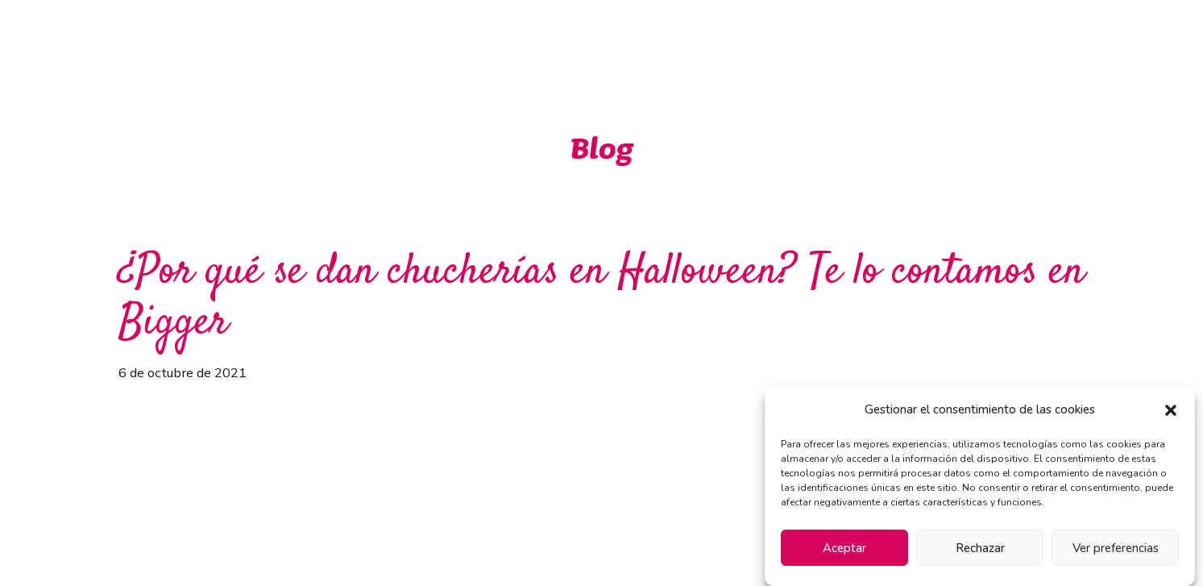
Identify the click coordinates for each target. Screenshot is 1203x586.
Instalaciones (887, 39)
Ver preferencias (1115, 548)
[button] (1171, 410)
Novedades (778, 39)
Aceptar (844, 548)
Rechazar (980, 548)
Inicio (521, 39)
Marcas (685, 39)
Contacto (989, 39)
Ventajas (599, 39)
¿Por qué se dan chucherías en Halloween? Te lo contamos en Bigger (601, 298)
